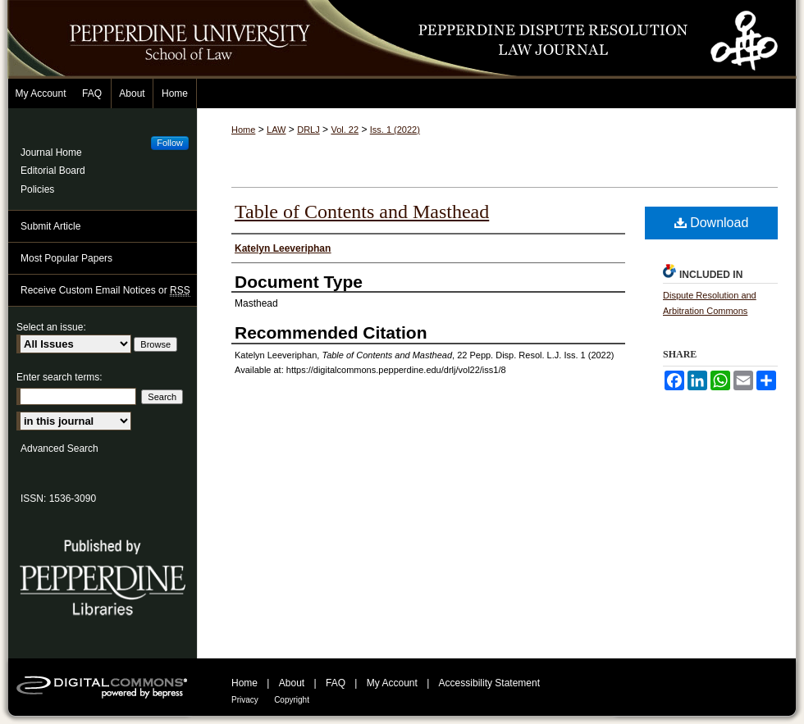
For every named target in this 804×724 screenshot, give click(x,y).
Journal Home (51, 152)
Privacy (244, 699)
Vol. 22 (345, 129)
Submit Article (50, 226)
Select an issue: (51, 327)
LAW (276, 129)
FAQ (335, 683)
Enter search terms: (59, 377)
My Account (392, 683)
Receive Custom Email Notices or (105, 291)
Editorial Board (53, 170)
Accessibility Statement (489, 683)
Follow (170, 143)
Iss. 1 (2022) (395, 129)
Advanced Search (59, 448)
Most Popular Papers (66, 258)
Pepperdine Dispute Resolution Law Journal (574, 39)
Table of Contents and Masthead (362, 211)
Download (711, 223)
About (291, 683)
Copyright (291, 699)
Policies (37, 189)
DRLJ (308, 129)
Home (243, 129)
